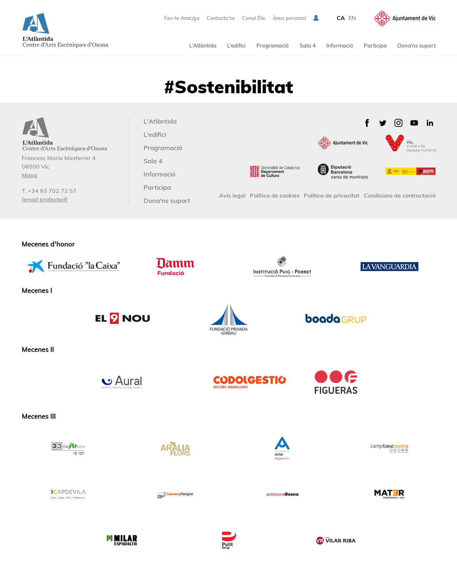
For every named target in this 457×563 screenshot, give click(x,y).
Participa (375, 45)
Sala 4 (308, 45)
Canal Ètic (254, 18)
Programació (272, 45)
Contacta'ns (221, 18)
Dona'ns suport (416, 45)
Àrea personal (289, 18)
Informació (339, 45)
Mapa (29, 175)
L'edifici (236, 45)
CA (341, 17)
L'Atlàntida (202, 45)
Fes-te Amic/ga (182, 18)
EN (352, 17)
